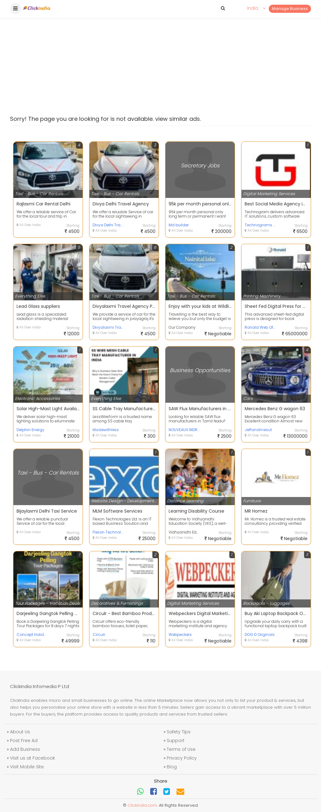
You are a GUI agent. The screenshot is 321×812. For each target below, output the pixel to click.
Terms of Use (181, 749)
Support (176, 740)
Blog (172, 767)
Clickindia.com (142, 805)
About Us (20, 732)
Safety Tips (179, 732)
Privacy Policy (182, 758)
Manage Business (290, 9)
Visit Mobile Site (27, 767)
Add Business (25, 749)
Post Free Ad (24, 740)
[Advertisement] (160, 47)
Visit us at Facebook (32, 758)
